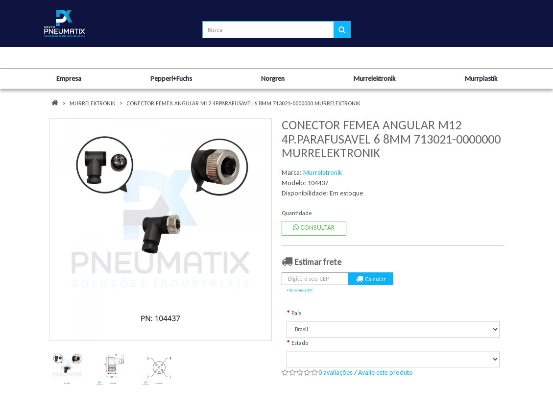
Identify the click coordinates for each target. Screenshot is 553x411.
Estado (299, 342)
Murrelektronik (92, 103)
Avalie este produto (385, 372)
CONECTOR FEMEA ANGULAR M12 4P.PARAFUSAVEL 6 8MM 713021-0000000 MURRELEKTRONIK (243, 103)
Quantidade (297, 213)
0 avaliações (335, 372)
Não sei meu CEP (300, 290)
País (296, 313)
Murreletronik (322, 173)
